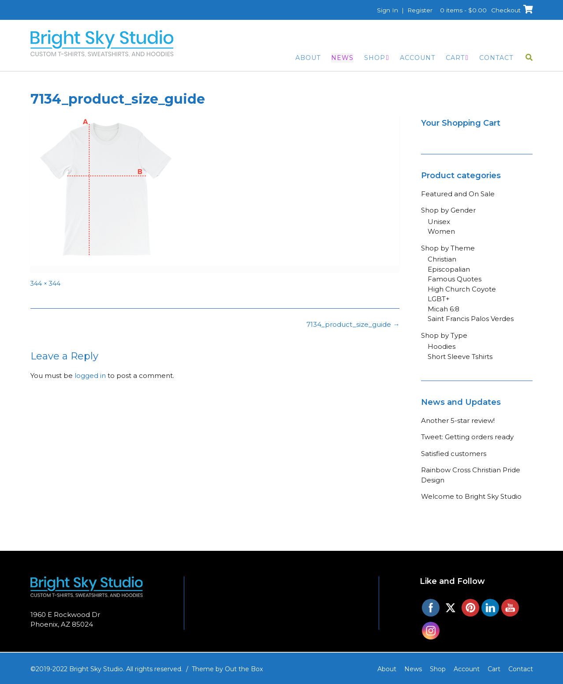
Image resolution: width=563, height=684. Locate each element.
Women (441, 231)
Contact (496, 58)
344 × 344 (45, 284)
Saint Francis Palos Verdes (471, 318)
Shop (374, 58)
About (308, 58)
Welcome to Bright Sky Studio (471, 496)
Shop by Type (444, 335)
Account (417, 58)
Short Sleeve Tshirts (460, 356)
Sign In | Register (401, 10)
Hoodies (441, 346)
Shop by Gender (448, 210)
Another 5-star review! (458, 420)
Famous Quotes (454, 279)
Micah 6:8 (443, 309)
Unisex (439, 221)
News (342, 58)
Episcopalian (449, 269)
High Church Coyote (462, 289)
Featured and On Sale (458, 194)
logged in (90, 375)
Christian (442, 259)
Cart (455, 58)
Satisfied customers (453, 453)
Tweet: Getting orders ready (467, 437)
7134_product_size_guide (352, 324)
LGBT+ (439, 299)
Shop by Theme (448, 248)
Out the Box (244, 669)
